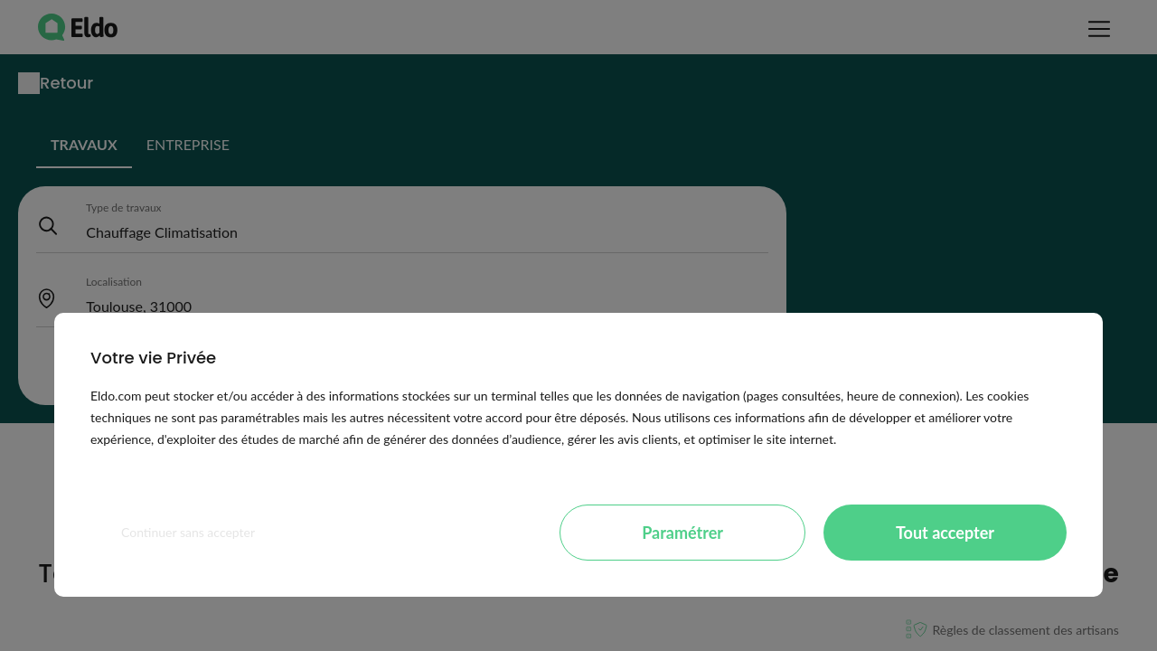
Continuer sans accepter (188, 532)
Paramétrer (682, 532)
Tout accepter (945, 532)
